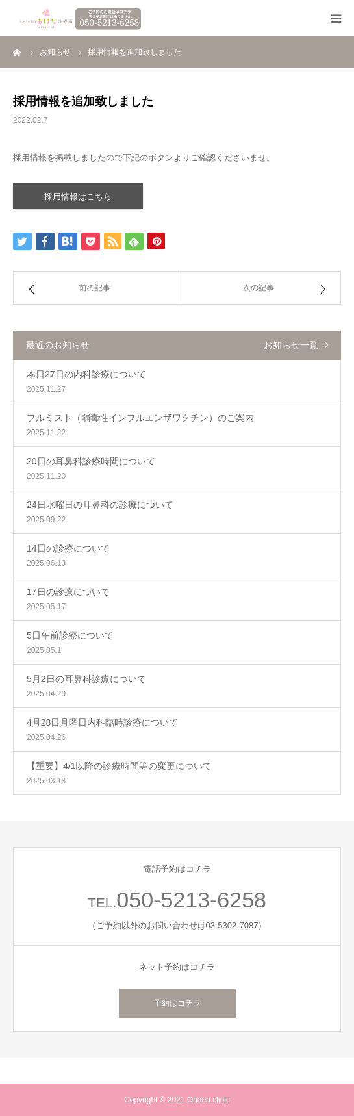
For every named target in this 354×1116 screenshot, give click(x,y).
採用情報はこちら (78, 196)
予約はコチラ (177, 1003)
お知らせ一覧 (291, 345)
